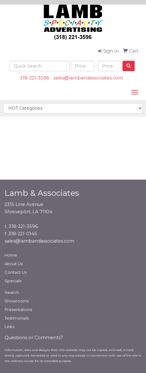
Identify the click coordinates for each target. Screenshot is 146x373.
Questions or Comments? (34, 337)
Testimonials (17, 318)
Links (9, 326)
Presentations (18, 309)
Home (11, 255)
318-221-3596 (34, 78)
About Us (14, 263)
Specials (13, 280)
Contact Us (16, 272)
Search (12, 292)
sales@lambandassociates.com (88, 78)
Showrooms (17, 300)
